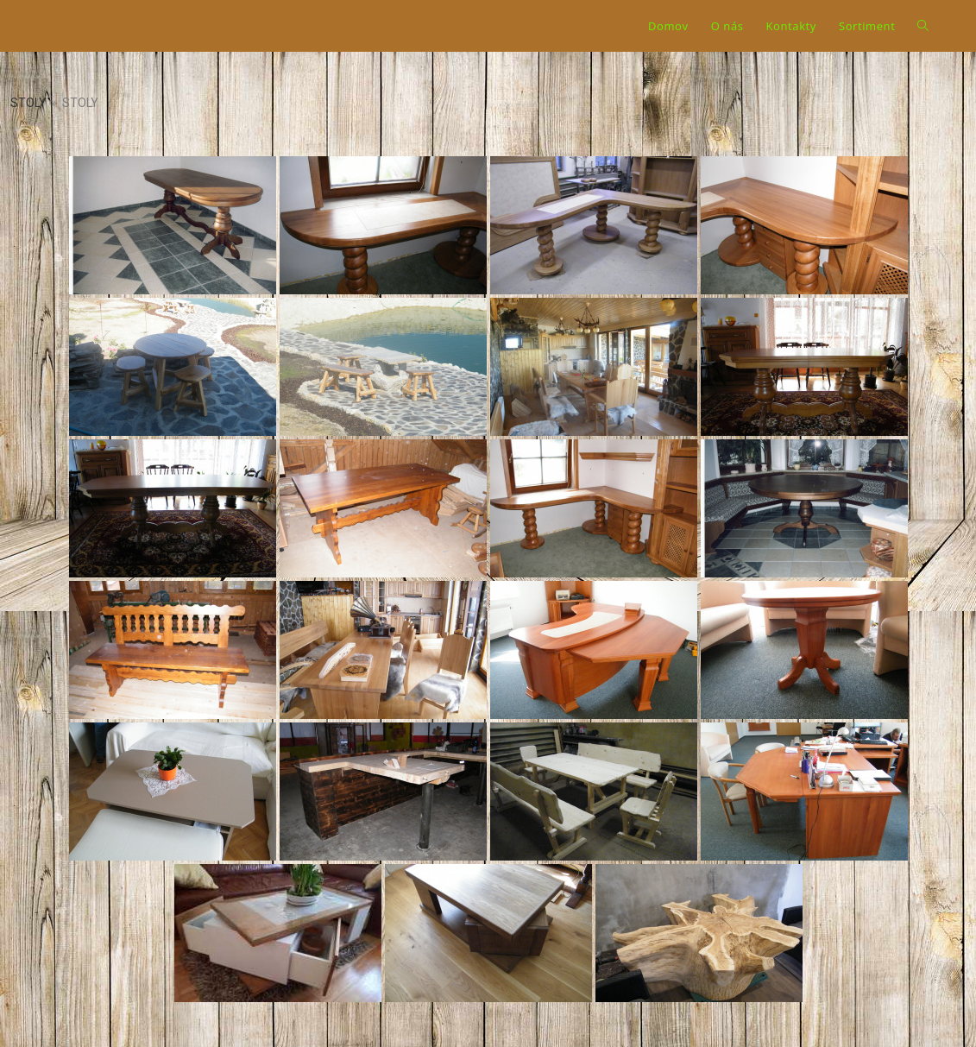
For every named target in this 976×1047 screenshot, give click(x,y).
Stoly (28, 103)
